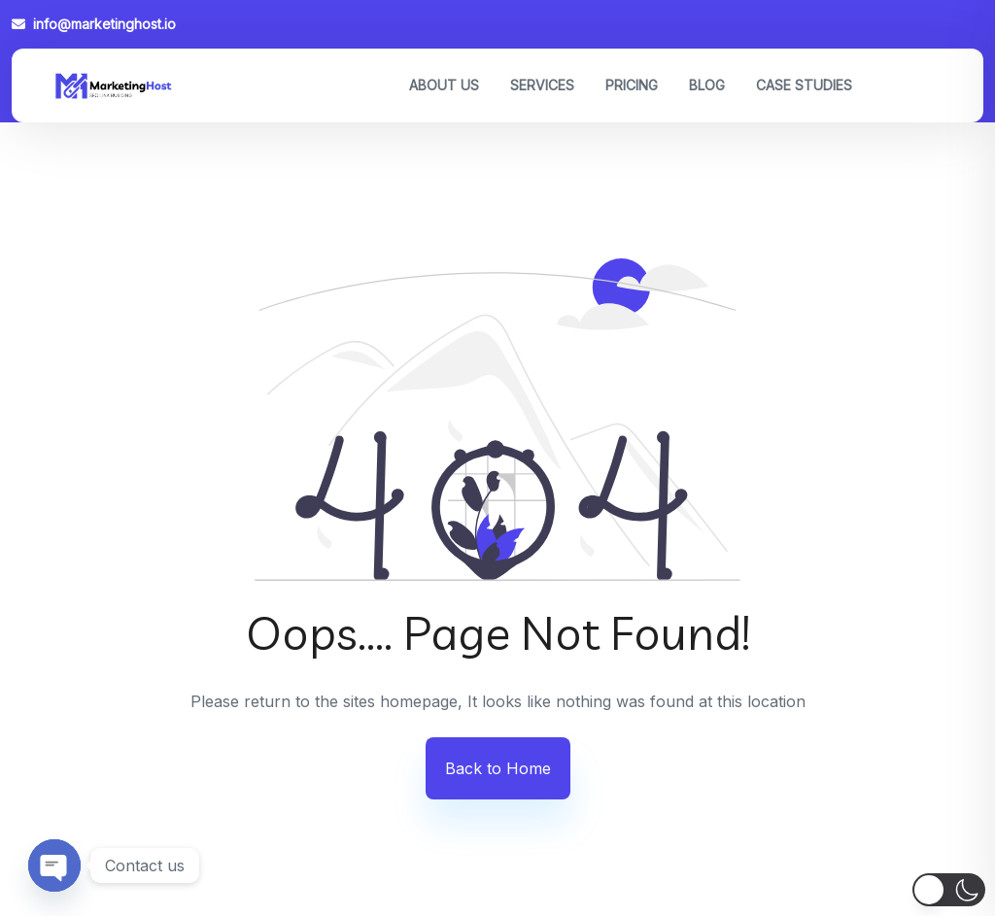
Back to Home (498, 768)
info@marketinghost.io (94, 24)
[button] (948, 889)
